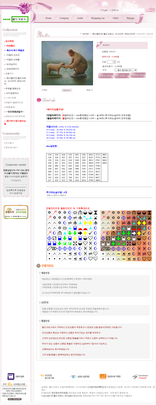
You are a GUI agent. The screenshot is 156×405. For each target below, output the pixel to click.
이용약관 (46, 396)
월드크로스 (58, 399)
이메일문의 (16, 180)
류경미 (92, 396)
